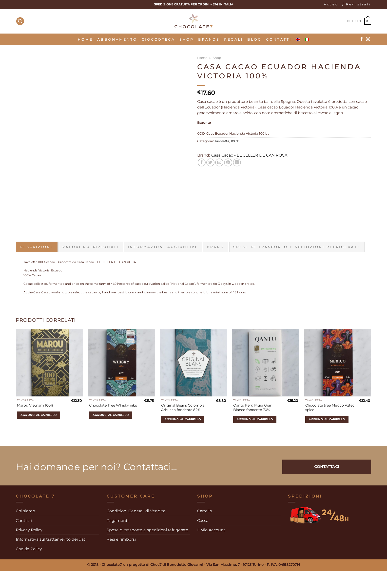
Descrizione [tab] (37, 247)
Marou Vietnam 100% (35, 405)
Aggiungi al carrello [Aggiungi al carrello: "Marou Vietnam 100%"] (38, 415)
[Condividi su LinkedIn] (237, 163)
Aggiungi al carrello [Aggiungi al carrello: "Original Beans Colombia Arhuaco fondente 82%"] (183, 419)
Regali (233, 39)
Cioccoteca (158, 39)
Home (85, 39)
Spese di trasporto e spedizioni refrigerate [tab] (297, 247)
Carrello (204, 511)
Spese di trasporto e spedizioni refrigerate (147, 529)
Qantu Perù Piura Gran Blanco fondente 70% (252, 407)
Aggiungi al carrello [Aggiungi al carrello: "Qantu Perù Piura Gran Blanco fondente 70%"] (255, 419)
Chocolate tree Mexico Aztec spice (329, 407)
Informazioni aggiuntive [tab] (163, 247)
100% (235, 141)
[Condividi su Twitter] (210, 163)
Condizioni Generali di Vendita (136, 511)
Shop (217, 58)
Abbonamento (117, 39)
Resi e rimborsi (121, 539)
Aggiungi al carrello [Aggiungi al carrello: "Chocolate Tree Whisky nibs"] (111, 415)
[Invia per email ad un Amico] (219, 163)
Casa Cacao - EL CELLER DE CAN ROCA (249, 155)
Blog (254, 39)
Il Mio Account (211, 529)
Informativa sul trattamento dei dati (51, 539)
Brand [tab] (215, 247)
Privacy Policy (29, 529)
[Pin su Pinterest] (228, 163)
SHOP (186, 39)
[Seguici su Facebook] (362, 39)
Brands (209, 39)
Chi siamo (25, 511)
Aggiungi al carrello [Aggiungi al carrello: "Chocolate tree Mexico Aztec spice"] (327, 419)
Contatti (278, 39)
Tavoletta (221, 141)
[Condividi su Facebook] (202, 163)
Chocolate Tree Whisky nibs (113, 405)
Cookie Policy (29, 548)
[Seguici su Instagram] (368, 39)
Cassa (202, 520)
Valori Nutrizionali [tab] (90, 247)
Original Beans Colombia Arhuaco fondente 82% (183, 407)
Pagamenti (118, 520)
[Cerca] (20, 21)
